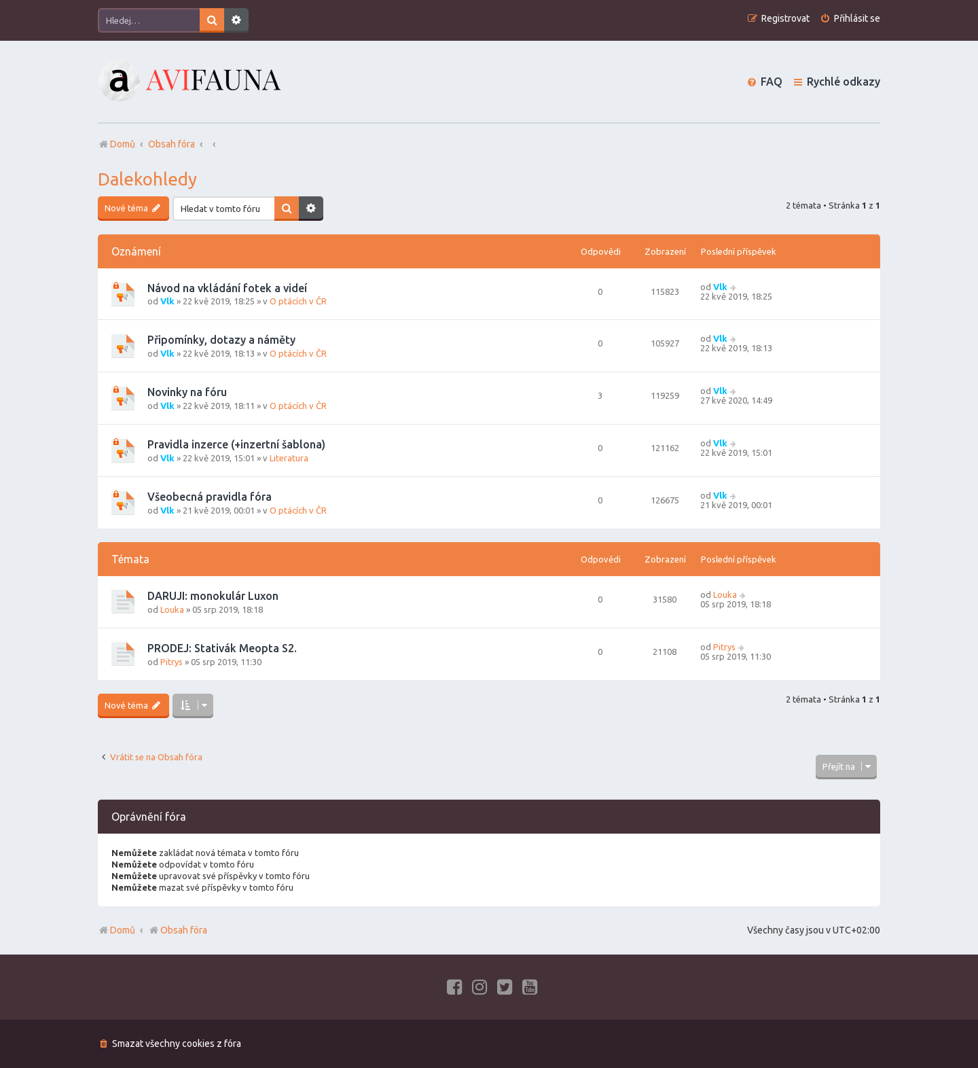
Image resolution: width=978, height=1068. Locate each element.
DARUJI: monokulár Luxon (212, 596)
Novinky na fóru (187, 392)
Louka (172, 609)
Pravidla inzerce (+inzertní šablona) (236, 444)
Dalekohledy (147, 179)
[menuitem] (850, 18)
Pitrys (171, 661)
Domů (122, 930)
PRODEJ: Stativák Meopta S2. (222, 648)
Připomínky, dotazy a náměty (221, 340)
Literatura (289, 458)
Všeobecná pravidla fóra (209, 497)
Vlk (167, 301)
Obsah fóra (177, 930)
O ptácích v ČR (298, 301)
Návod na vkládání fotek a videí (227, 288)
